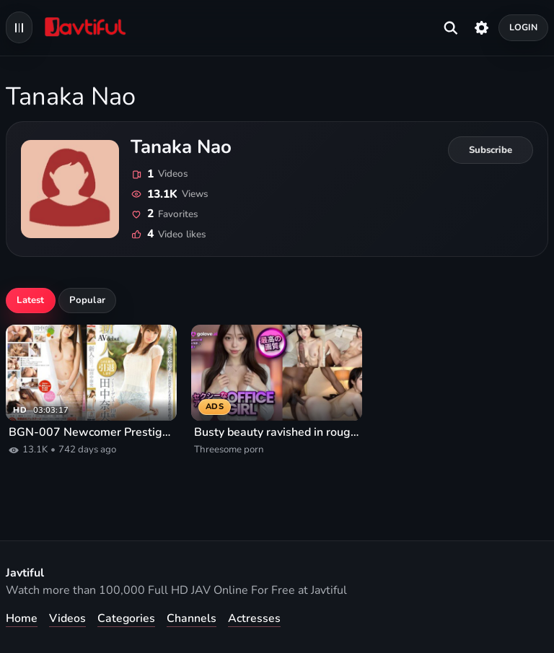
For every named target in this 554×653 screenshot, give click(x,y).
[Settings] (481, 27)
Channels (191, 618)
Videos (67, 618)
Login (523, 27)
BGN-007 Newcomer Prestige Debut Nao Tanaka (91, 432)
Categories (126, 618)
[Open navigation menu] (19, 27)
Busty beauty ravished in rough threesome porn (276, 432)
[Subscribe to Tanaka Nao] (490, 150)
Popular (87, 300)
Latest (30, 300)
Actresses (254, 618)
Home (22, 618)
